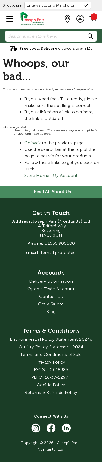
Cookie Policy (51, 384)
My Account (65, 175)
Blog (50, 311)
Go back (32, 142)
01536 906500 (60, 243)
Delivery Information (51, 281)
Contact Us (51, 296)
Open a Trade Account (51, 288)
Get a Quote (51, 304)
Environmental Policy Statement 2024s (51, 339)
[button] (9, 18)
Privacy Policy (50, 362)
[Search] (90, 36)
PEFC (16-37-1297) (51, 377)
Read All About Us (52, 191)
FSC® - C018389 (51, 369)
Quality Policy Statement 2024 (51, 346)
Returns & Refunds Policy (50, 392)
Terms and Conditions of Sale (51, 354)
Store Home (36, 175)
